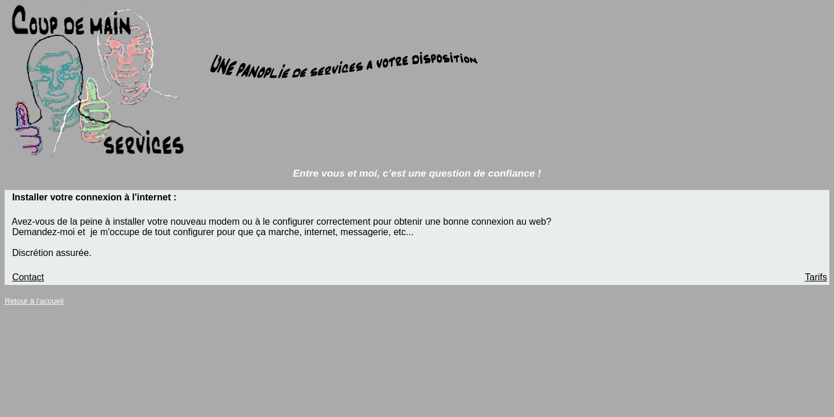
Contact (28, 277)
